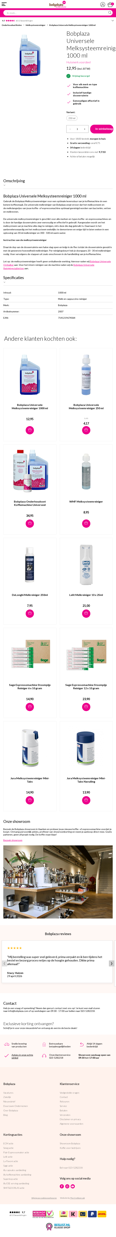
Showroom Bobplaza (70, 1143)
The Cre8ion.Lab (77, 1198)
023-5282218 (76, 1167)
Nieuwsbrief (9, 1101)
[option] (30, 55)
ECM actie (8, 1143)
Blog (5, 1114)
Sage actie (8, 1165)
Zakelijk (7, 1097)
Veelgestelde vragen (69, 1092)
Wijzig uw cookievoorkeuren (44, 1198)
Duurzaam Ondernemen (15, 1106)
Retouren (64, 1101)
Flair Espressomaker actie (16, 1152)
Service (63, 1106)
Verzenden (65, 1114)
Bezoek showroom (12, 840)
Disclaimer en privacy (70, 1119)
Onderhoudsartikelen (12, 25)
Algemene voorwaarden (71, 1123)
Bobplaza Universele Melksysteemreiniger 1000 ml (72, 25)
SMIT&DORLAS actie (13, 1187)
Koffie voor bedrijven (70, 1147)
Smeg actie (8, 1147)
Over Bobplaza (10, 1110)
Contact (64, 1097)
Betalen (63, 1110)
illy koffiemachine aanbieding (17, 1174)
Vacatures (8, 1092)
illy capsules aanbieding (14, 1170)
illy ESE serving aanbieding (16, 1183)
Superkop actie (10, 1178)
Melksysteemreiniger (35, 25)
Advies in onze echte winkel (22, 1056)
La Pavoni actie (10, 1161)
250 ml (72, 118)
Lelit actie (8, 1156)
